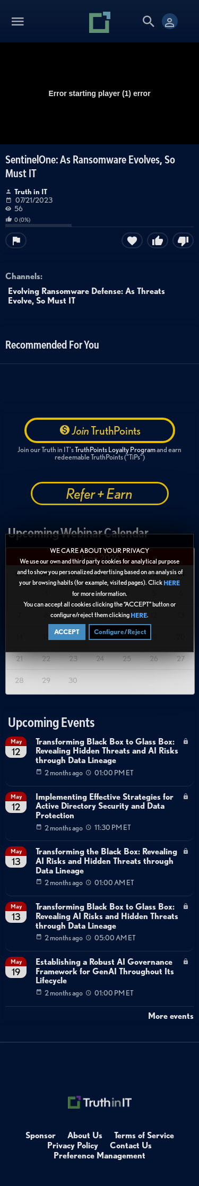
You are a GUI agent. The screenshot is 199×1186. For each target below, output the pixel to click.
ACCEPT (67, 632)
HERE (171, 583)
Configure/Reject (120, 632)
